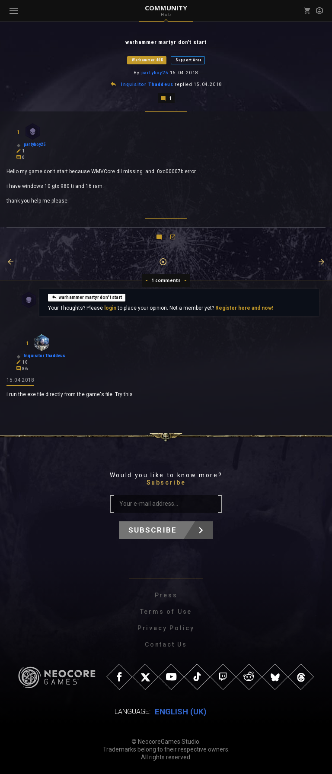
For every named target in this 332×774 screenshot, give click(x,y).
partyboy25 (155, 72)
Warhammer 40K (147, 60)
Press (166, 595)
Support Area (189, 60)
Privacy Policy (166, 628)
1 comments (166, 280)
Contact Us (166, 644)
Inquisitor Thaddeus (147, 84)
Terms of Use (166, 611)
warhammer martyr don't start (86, 297)
